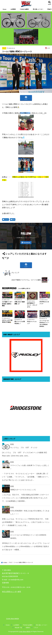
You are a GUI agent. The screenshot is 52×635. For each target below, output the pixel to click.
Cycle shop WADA (12, 618)
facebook (27, 242)
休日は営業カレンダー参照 (11, 591)
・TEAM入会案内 (24, 9)
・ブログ (35, 627)
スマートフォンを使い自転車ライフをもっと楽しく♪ (29, 467)
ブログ (4, 48)
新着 (13, 219)
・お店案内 (12, 9)
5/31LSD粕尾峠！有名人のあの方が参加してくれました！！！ (29, 512)
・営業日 (27, 627)
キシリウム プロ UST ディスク (24, 447)
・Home (4, 9)
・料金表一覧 (18, 627)
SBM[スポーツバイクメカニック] (22, 490)
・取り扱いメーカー (37, 9)
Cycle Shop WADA (25, 631)
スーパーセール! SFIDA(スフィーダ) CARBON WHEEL (28, 536)
